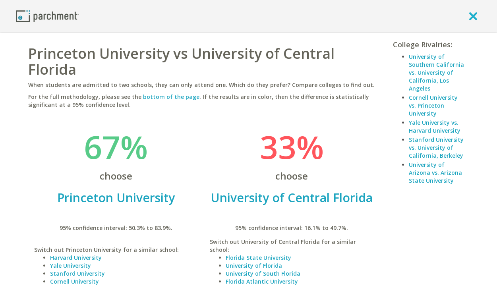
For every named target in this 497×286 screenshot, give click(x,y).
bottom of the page (171, 96)
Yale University (70, 265)
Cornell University (74, 281)
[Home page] (47, 15)
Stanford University (77, 273)
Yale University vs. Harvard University (434, 126)
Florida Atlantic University (262, 281)
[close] (473, 16)
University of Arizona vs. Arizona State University (435, 172)
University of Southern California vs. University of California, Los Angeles (436, 72)
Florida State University (258, 257)
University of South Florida (263, 273)
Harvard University (76, 257)
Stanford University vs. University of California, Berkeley (436, 147)
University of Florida (254, 265)
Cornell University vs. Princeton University (433, 105)
